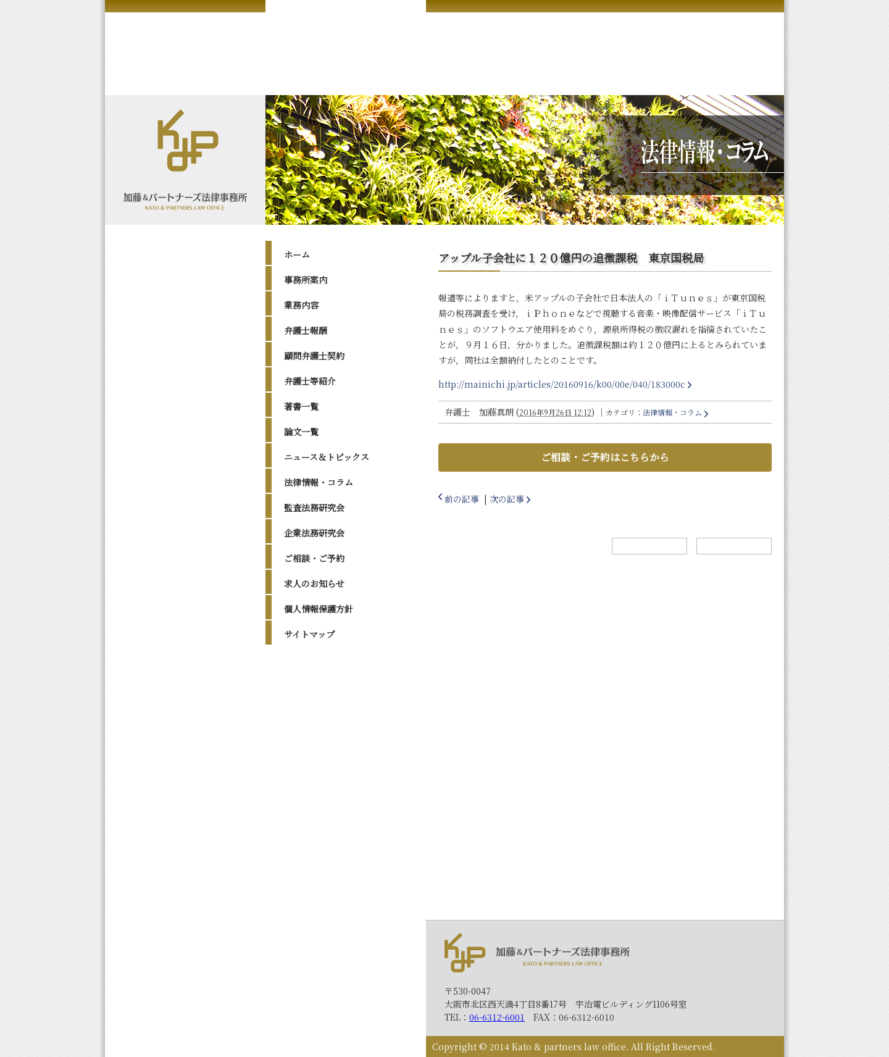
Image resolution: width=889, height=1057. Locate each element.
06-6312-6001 (497, 1017)
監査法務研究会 (314, 507)
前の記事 (461, 499)
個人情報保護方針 (318, 609)
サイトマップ (309, 634)
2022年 (310, 733)
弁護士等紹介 (310, 381)
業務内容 (301, 305)
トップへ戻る (734, 546)
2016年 (309, 810)
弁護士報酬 (305, 330)
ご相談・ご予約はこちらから (605, 457)
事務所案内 (305, 280)
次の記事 (507, 499)
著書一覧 (301, 406)
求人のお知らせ (314, 583)
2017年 (309, 795)
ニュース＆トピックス (326, 457)
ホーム (297, 254)
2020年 (310, 764)
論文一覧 (301, 431)
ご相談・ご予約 (314, 558)
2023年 (310, 717)
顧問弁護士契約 (314, 355)
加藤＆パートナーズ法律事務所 (537, 952)
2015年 (309, 826)
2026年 (310, 670)
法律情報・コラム (318, 482)
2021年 (309, 748)
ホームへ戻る (649, 546)
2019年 (309, 779)
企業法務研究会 (314, 533)
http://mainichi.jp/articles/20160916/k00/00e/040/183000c (561, 384)
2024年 (310, 701)
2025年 (310, 686)
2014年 (309, 841)
